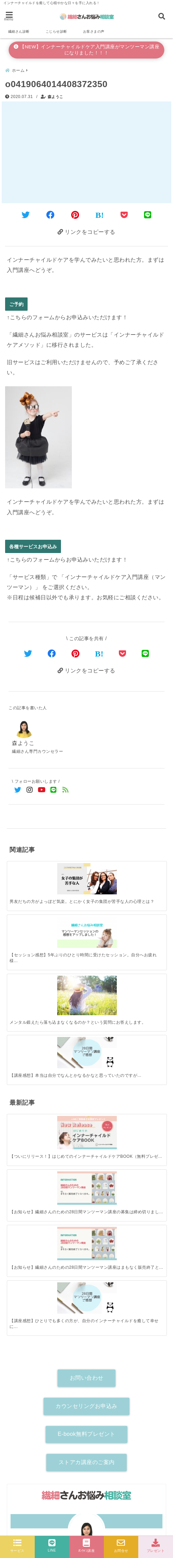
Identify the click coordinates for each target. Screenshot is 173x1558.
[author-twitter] (50, 1301)
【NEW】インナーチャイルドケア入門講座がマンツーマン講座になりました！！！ (87, 49)
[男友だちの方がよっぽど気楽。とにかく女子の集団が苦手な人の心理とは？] (27, 869)
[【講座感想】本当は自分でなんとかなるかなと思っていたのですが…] (146, 869)
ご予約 (16, 303)
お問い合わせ (87, 1055)
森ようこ (55, 96)
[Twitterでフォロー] (18, 789)
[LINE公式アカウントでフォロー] (54, 789)
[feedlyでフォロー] (66, 789)
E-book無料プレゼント (86, 1111)
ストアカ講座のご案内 (87, 1139)
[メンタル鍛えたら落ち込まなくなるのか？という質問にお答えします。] (106, 871)
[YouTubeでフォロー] (42, 789)
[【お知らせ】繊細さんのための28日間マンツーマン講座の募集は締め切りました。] (66, 960)
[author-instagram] (86, 1301)
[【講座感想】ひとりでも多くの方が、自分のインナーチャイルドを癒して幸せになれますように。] (146, 960)
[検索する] (156, 1328)
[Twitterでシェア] (25, 213)
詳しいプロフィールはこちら (86, 1288)
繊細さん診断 (19, 31)
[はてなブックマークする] (99, 214)
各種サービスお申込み (33, 545)
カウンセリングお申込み (86, 1083)
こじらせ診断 (56, 31)
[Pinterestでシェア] (75, 213)
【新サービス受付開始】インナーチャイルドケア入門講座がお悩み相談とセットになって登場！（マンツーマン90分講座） (84, 1468)
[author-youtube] (123, 1301)
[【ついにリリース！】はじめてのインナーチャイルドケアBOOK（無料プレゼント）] (27, 960)
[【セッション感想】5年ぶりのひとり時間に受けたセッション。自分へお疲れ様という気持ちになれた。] (66, 869)
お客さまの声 (94, 31)
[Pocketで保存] (122, 652)
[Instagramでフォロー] (30, 789)
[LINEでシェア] (148, 213)
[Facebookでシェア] (50, 213)
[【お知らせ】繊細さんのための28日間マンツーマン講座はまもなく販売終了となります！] (106, 960)
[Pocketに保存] (124, 213)
